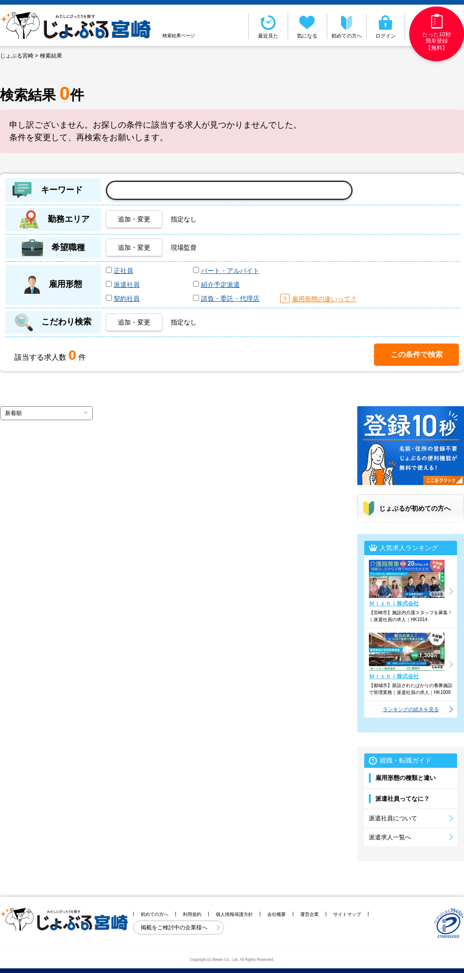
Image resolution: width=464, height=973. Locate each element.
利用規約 (192, 914)
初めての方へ (346, 26)
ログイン (386, 26)
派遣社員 (127, 284)
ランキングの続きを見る (411, 709)
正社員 (123, 270)
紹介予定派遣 (220, 284)
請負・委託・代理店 (230, 298)
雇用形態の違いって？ (324, 299)
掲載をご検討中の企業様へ (175, 927)
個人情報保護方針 (234, 914)
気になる (307, 26)
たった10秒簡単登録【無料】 (436, 32)
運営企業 (309, 914)
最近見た (268, 26)
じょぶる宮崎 (16, 55)
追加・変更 (134, 219)
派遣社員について (393, 818)
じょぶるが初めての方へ (415, 508)
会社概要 (276, 914)
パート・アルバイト (230, 270)
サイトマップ (347, 914)
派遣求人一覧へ (390, 837)
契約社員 (127, 298)
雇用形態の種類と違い (405, 777)
